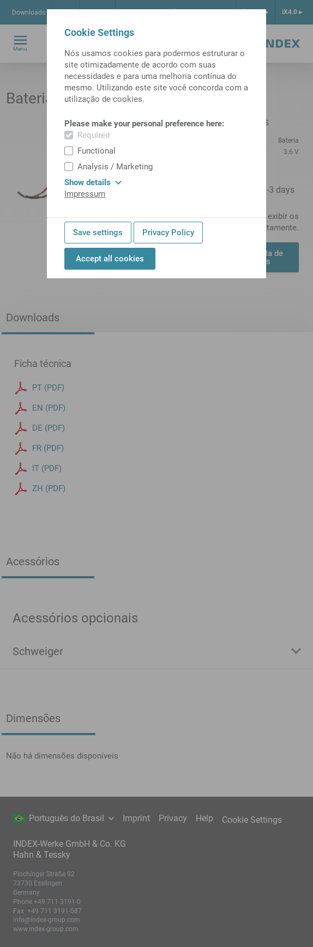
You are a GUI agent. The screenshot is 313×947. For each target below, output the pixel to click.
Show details (93, 182)
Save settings (98, 232)
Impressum (84, 194)
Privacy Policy (168, 232)
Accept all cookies (110, 259)
